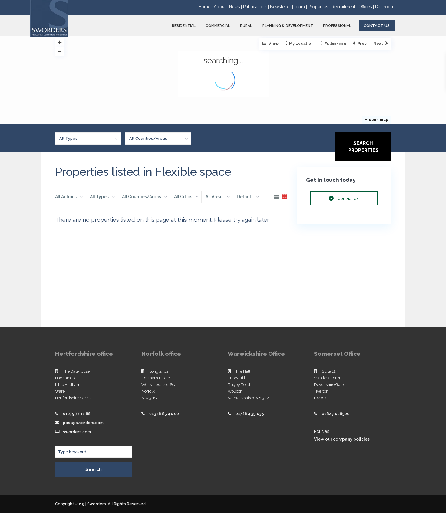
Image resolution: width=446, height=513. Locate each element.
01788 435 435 (250, 413)
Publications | (256, 6)
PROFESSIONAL (337, 26)
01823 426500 (335, 413)
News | (236, 6)
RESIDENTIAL (184, 26)
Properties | (320, 6)
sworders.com (77, 432)
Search (93, 469)
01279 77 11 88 (77, 413)
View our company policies (342, 439)
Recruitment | (345, 6)
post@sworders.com (83, 422)
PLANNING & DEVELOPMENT (287, 26)
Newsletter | (282, 6)
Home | (206, 6)
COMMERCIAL (218, 26)
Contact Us (377, 25)
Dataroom (385, 6)
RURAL (246, 26)
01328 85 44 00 (164, 413)
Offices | (366, 6)
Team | (301, 6)
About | (221, 6)
